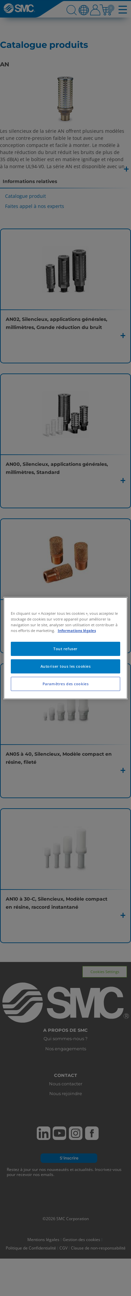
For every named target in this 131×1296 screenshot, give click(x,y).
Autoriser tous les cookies (66, 666)
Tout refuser (65, 648)
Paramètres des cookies (66, 683)
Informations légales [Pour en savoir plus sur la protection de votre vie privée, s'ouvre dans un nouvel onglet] (77, 630)
